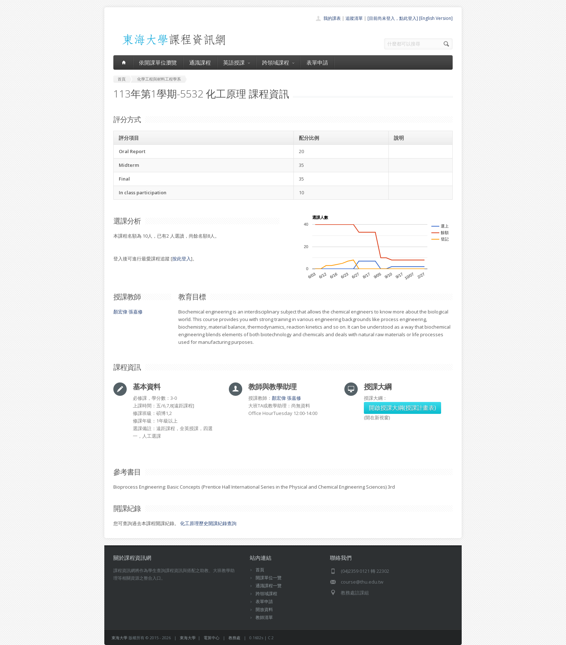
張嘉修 (136, 311)
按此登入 (181, 258)
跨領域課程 (278, 62)
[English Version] (436, 18)
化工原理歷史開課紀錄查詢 (208, 523)
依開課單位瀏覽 (158, 62)
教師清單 (264, 617)
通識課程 (200, 62)
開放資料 (264, 609)
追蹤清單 (354, 18)
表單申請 (317, 62)
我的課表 (332, 18)
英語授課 (236, 62)
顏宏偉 (120, 311)
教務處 (234, 637)
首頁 (260, 570)
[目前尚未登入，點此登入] (392, 18)
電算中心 (211, 637)
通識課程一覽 (269, 586)
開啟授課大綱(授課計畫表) (402, 408)
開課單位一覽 (269, 578)
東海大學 (119, 637)
